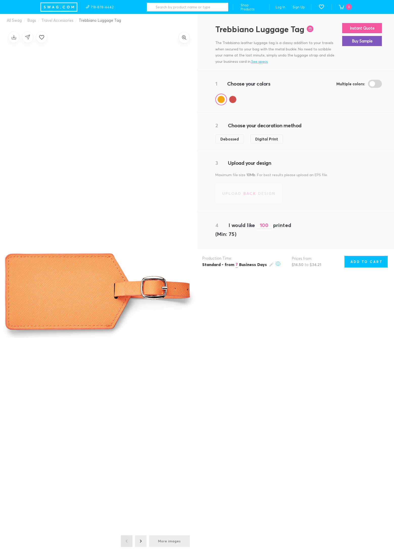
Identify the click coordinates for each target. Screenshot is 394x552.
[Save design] (13, 37)
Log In (280, 7)
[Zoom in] (184, 37)
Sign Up (299, 7)
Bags (31, 20)
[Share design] (27, 37)
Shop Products (247, 7)
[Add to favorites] (41, 37)
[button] (321, 7)
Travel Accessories (57, 20)
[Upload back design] (248, 193)
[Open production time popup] (241, 264)
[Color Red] (233, 99)
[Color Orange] (221, 99)
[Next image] (141, 541)
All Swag (14, 20)
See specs (259, 61)
